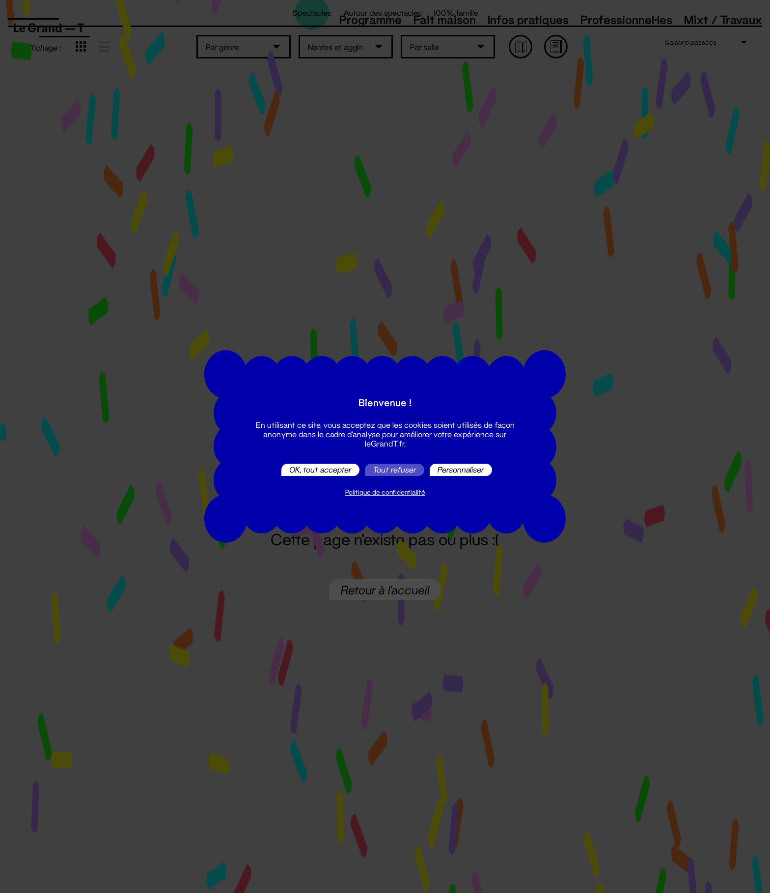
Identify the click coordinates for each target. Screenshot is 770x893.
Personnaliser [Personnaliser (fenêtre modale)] (461, 469)
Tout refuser (394, 469)
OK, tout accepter (320, 469)
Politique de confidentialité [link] (385, 492)
